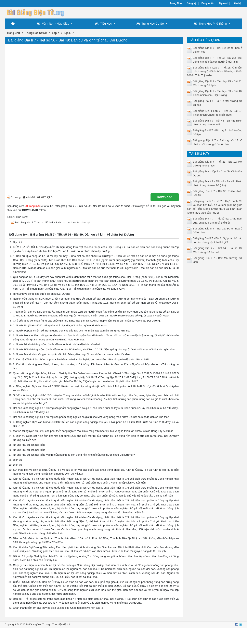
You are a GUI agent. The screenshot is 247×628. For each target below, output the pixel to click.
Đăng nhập (208, 3)
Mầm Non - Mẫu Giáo (53, 23)
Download (164, 197)
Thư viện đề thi (61, 624)
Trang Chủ (176, 3)
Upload (223, 3)
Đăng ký (191, 3)
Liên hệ (237, 3)
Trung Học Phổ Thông (210, 23)
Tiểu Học (103, 23)
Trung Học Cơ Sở (150, 23)
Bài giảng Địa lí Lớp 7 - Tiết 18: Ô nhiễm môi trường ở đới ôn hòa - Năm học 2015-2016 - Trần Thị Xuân (215, 71)
